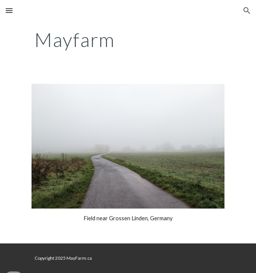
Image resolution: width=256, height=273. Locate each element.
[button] (9, 10)
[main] (128, 39)
